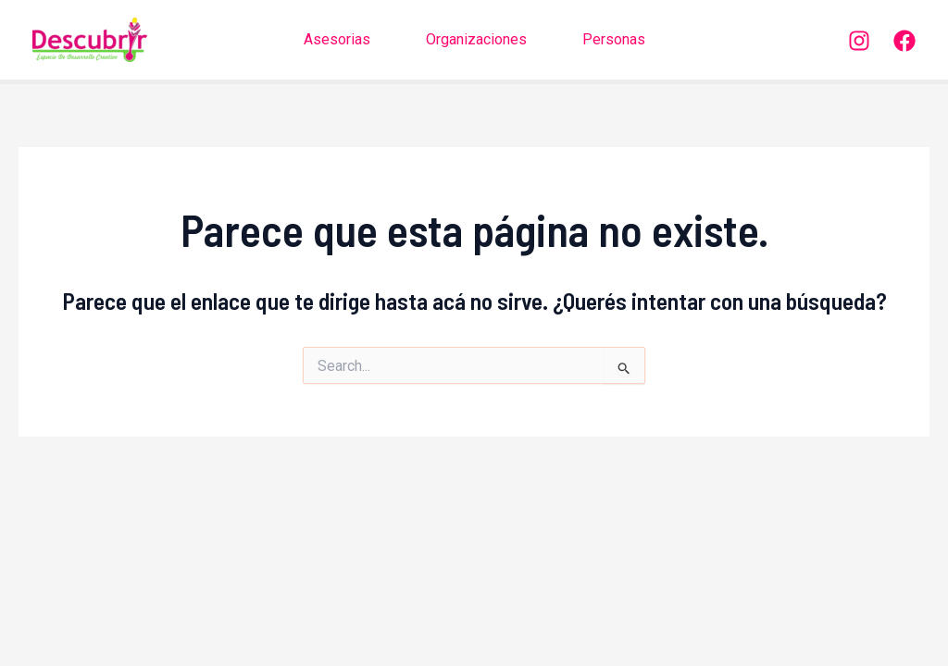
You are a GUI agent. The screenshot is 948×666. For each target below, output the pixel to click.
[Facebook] (904, 41)
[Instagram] (859, 41)
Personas (613, 39)
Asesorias (337, 39)
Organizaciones (476, 39)
